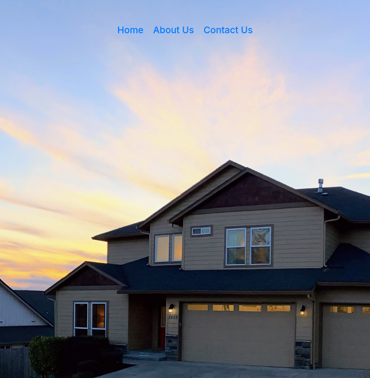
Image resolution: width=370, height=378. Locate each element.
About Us (173, 30)
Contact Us (228, 30)
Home (131, 30)
